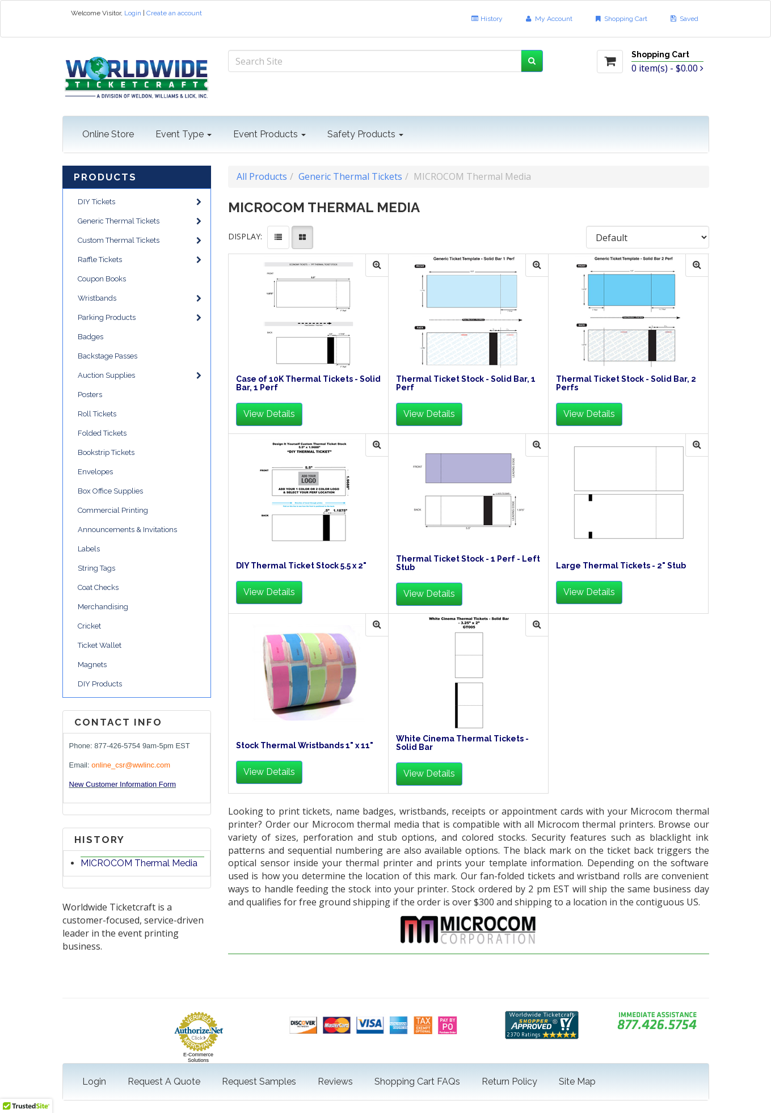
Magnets (92, 664)
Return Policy (509, 1081)
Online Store (108, 134)
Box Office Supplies (110, 491)
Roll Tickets (97, 414)
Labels (89, 549)
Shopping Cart (620, 19)
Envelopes (95, 471)
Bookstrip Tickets (106, 452)
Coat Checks (98, 587)
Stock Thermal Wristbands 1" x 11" (304, 745)
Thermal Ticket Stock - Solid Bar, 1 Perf (466, 383)
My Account (548, 19)
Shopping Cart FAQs (417, 1081)
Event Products (269, 134)
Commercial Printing (113, 510)
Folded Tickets (102, 433)
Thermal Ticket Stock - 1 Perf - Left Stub (468, 563)
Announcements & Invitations (127, 529)
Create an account (174, 13)
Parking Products (140, 317)
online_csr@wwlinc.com (130, 765)
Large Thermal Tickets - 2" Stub (621, 566)
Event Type (183, 134)
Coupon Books (102, 279)
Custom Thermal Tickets (140, 240)
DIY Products (100, 684)
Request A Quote (164, 1081)
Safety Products (365, 134)
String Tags (96, 568)
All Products (262, 176)
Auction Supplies (140, 375)
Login (132, 13)
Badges (90, 336)
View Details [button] (269, 413)
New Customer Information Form (122, 784)
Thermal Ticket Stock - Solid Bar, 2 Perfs (626, 383)
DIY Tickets (140, 201)
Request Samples (259, 1081)
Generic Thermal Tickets (140, 221)
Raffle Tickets (140, 259)
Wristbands (140, 298)
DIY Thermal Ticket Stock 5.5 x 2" (301, 566)
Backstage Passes (107, 356)
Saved (683, 19)
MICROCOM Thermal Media (139, 863)
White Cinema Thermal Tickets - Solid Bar (462, 743)
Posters (90, 394)
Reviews (335, 1081)
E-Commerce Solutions (198, 1057)
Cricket (89, 626)
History (486, 19)
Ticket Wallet (99, 645)
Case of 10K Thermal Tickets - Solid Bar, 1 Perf (308, 383)
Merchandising (103, 606)
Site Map (577, 1081)
